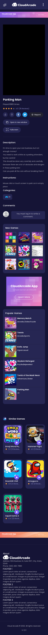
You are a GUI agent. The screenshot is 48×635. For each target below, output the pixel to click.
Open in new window (16, 122)
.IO (7, 197)
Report (36, 114)
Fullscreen (11, 129)
